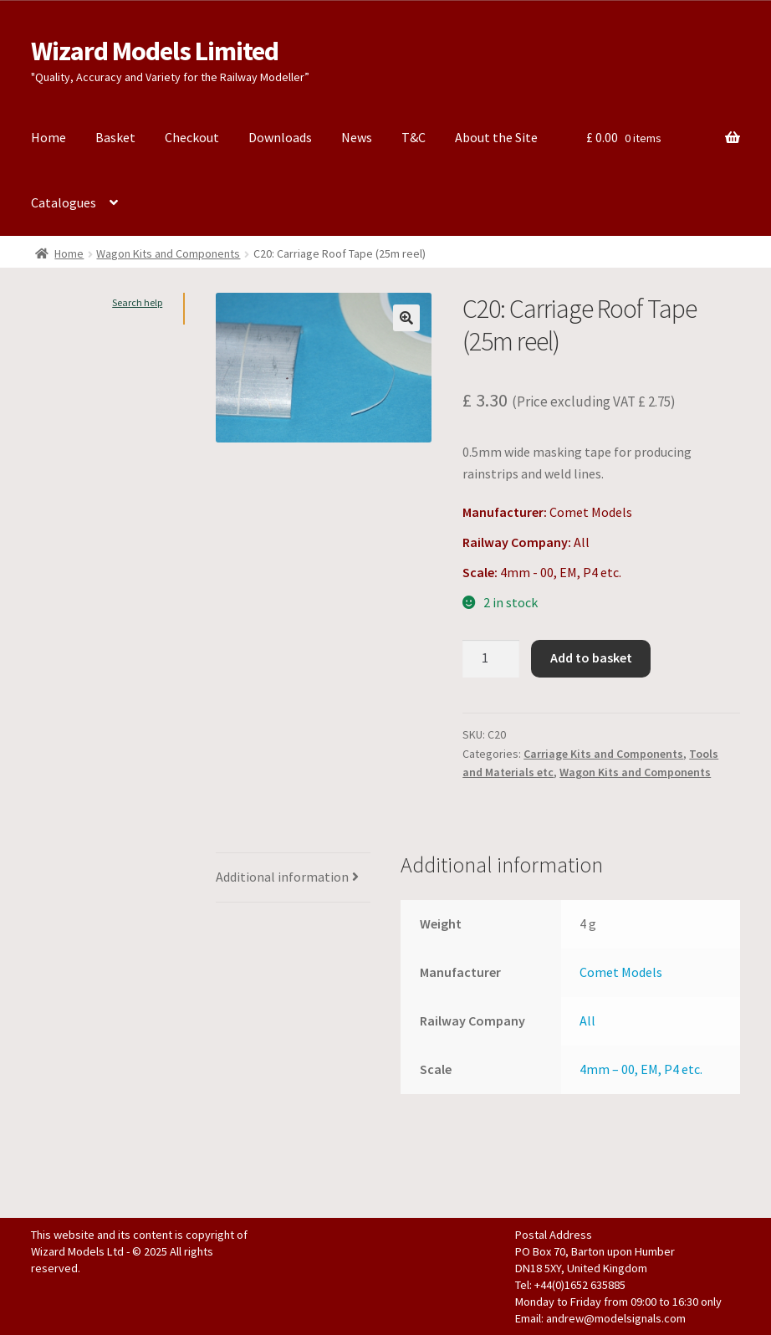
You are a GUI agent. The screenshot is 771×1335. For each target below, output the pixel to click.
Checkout (192, 137)
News (356, 137)
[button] (406, 317)
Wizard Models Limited (154, 51)
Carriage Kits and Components (603, 753)
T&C (413, 137)
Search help (137, 302)
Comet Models (621, 972)
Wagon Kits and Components (168, 253)
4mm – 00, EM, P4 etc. (641, 1069)
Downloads (280, 137)
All (587, 1020)
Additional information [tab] (282, 876)
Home (48, 137)
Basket (115, 137)
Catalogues (63, 202)
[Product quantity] (490, 659)
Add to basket (591, 657)
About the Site (496, 137)
